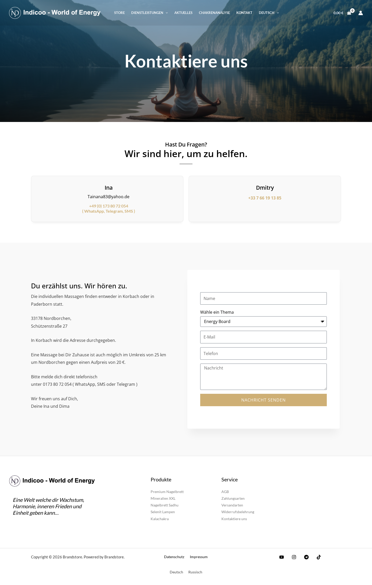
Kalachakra (160, 518)
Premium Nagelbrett (167, 491)
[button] (149, 13)
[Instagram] (292, 557)
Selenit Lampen (163, 512)
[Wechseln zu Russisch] (195, 571)
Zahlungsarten (233, 498)
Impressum (198, 556)
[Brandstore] (54, 12)
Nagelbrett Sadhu (165, 505)
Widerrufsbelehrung (237, 512)
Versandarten (232, 505)
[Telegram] (303, 557)
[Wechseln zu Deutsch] (176, 571)
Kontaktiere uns (234, 518)
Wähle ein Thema (217, 312)
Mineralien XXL (163, 498)
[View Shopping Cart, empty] (342, 12)
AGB (225, 491)
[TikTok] (315, 557)
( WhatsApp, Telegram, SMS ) (108, 208)
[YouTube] (281, 557)
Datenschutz (175, 556)
